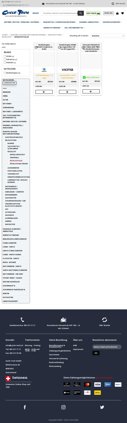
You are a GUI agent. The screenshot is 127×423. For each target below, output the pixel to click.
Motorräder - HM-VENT (13, 274)
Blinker (11, 143)
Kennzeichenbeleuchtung (19, 177)
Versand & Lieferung (58, 358)
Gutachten (8, 297)
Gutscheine (54, 354)
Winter (6, 293)
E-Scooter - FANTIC (11, 258)
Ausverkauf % (9, 286)
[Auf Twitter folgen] (102, 407)
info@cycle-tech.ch (14, 345)
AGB (75, 345)
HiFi (6, 209)
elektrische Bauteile (14, 137)
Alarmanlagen (11, 218)
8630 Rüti (10, 368)
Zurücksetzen (9, 83)
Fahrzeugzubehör (112, 22)
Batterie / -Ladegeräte (13, 111)
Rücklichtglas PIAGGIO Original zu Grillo (44, 47)
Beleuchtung (54, 35)
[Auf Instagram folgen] (63, 407)
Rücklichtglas (12, 73)
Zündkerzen (8, 107)
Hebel (5, 96)
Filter (5, 100)
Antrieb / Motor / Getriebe (14, 121)
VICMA (8, 56)
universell (14, 158)
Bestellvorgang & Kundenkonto (57, 346)
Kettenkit (7, 104)
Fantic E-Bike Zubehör (12, 251)
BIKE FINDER (93, 13)
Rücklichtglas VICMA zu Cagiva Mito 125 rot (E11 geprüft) (67, 47)
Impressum (78, 349)
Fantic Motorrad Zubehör (15, 270)
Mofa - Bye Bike (9, 262)
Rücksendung (55, 366)
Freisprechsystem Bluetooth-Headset (13, 205)
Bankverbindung (56, 362)
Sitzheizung (10, 212)
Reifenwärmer (11, 195)
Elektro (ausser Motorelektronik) (28, 35)
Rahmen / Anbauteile (89, 22)
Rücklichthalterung (19, 164)
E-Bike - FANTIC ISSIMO (12, 254)
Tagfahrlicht (13, 174)
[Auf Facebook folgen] (25, 407)
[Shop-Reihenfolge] (108, 36)
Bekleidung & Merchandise (15, 239)
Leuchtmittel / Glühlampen (14, 147)
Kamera (8, 221)
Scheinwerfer (13, 168)
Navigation (10, 224)
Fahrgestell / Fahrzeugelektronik (60, 22)
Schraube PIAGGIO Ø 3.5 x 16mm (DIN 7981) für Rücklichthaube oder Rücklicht (91, 48)
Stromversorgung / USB (15, 201)
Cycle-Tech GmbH (13, 361)
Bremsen (6, 92)
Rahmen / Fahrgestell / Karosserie (13, 126)
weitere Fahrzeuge (11, 282)
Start (5, 35)
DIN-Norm (10, 59)
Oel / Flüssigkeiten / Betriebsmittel (12, 116)
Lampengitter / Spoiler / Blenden (18, 181)
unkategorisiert (10, 301)
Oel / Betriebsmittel (74, 28)
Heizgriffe (9, 215)
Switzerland (11, 372)
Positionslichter (15, 171)
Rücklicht (7, 37)
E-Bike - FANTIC (9, 247)
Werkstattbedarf (53, 28)
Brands (36, 13)
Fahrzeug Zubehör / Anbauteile (12, 230)
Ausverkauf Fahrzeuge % (14, 289)
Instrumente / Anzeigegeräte (11, 187)
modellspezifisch (17, 155)
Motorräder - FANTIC (12, 266)
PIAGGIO (9, 62)
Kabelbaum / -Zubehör (14, 192)
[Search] (81, 13)
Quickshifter (10, 198)
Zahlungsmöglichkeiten (60, 351)
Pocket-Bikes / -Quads (12, 278)
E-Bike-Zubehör (9, 243)
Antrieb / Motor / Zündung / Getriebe (22, 22)
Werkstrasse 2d (13, 365)
